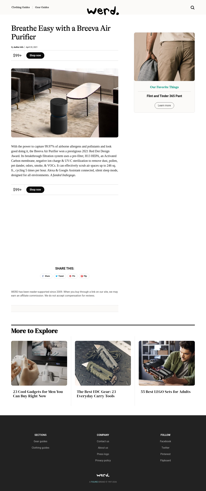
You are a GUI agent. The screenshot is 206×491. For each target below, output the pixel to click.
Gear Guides (42, 7)
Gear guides (40, 441)
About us (103, 447)
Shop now (35, 55)
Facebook (165, 441)
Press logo (103, 454)
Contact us (103, 441)
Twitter (165, 447)
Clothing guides (40, 447)
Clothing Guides (20, 7)
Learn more (164, 105)
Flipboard (165, 460)
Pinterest (165, 454)
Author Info (18, 47)
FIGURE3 (95, 482)
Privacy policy (103, 460)
